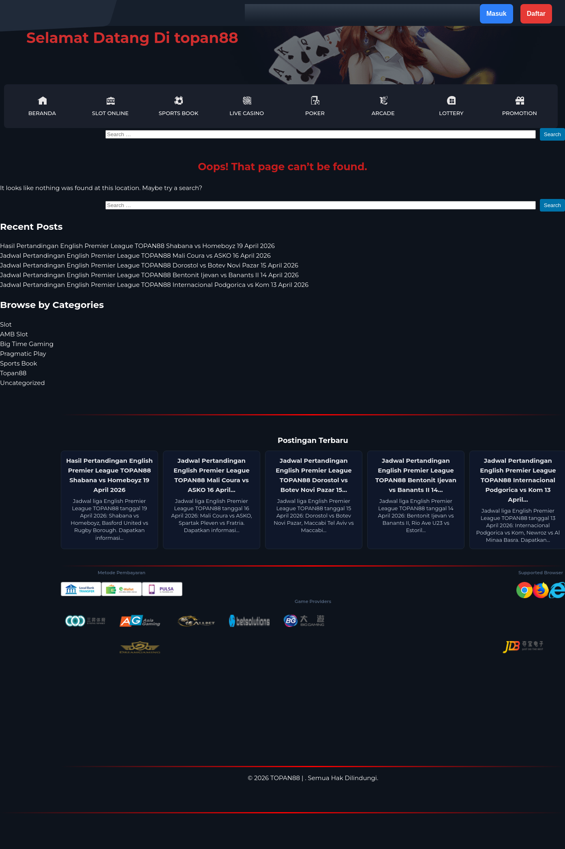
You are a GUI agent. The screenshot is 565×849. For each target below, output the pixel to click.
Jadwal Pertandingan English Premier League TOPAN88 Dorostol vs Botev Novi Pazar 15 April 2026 (149, 265)
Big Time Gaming (27, 344)
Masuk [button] (496, 13)
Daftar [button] (536, 13)
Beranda (42, 106)
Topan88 (13, 373)
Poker (315, 106)
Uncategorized (22, 383)
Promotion (519, 106)
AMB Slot (14, 334)
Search (552, 134)
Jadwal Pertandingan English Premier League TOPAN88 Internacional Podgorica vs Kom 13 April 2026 (154, 285)
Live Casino (246, 106)
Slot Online (110, 106)
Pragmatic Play (23, 353)
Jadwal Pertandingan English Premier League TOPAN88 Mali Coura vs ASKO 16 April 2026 (135, 255)
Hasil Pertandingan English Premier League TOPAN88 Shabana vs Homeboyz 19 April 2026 (137, 246)
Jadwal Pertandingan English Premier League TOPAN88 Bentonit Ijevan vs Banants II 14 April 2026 (149, 275)
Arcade (383, 106)
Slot (6, 324)
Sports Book (178, 106)
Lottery (451, 106)
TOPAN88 (285, 778)
